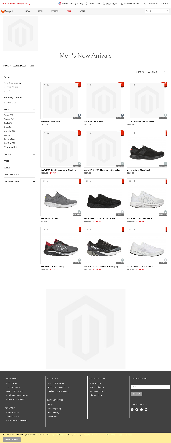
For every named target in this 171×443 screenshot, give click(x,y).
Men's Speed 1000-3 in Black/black (99, 218)
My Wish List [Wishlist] (153, 4)
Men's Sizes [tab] (10, 103)
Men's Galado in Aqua (93, 122)
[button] (44, 84)
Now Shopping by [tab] (12, 83)
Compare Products (133, 4)
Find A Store (94, 4)
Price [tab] (6, 161)
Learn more (127, 435)
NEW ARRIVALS (19, 66)
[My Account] (110, 4)
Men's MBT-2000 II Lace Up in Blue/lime (58, 170)
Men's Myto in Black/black (138, 170)
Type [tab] (6, 110)
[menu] (78, 11)
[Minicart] (165, 4)
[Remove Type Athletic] (5, 87)
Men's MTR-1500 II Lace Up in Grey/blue (102, 170)
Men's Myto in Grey (49, 218)
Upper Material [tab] (12, 181)
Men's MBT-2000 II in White (139, 218)
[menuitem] (29, 11)
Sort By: (140, 72)
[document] (85, 438)
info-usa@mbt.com (20, 395)
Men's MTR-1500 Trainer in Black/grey (101, 267)
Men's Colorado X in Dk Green (140, 122)
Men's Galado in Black (50, 122)
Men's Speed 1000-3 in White (140, 267)
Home (6, 66)
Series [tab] (7, 168)
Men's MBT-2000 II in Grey (52, 267)
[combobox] (157, 11)
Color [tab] (7, 154)
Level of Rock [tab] (11, 175)
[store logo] (8, 11)
